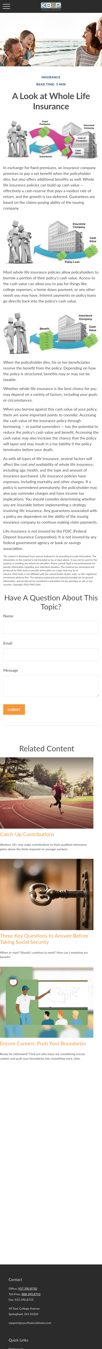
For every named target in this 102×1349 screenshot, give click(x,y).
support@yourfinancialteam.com (30, 1323)
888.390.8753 (31, 1294)
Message (10, 670)
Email (7, 643)
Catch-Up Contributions (27, 834)
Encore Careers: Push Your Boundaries (43, 1043)
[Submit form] (14, 709)
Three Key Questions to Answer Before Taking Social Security (44, 938)
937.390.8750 (27, 1288)
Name (8, 615)
